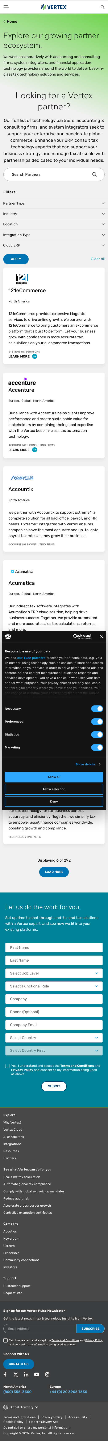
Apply (16, 259)
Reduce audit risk (16, 1198)
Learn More (22, 356)
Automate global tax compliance (27, 1184)
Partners (9, 1158)
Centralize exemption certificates (27, 1213)
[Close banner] (101, 636)
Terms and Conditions (77, 1066)
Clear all (98, 259)
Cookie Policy (13, 1422)
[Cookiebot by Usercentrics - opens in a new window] (73, 636)
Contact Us (19, 1364)
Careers (9, 1246)
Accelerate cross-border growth (27, 1205)
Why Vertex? (12, 1122)
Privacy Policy (22, 1070)
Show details (85, 764)
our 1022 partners (31, 658)
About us (10, 1231)
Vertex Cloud (12, 1129)
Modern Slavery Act (43, 1422)
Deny (54, 801)
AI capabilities (13, 1137)
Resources (11, 1151)
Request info (12, 1293)
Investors (10, 1267)
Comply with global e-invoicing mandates (34, 1191)
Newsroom (11, 1238)
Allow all (54, 777)
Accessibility (77, 1417)
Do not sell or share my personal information (36, 1428)
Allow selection (53, 789)
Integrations (12, 1144)
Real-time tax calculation (21, 1177)
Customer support (16, 1286)
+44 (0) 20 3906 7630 (68, 1392)
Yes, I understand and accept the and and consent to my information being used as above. (55, 1070)
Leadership (11, 1253)
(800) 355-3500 (17, 1392)
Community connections (21, 1260)
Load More (54, 872)
